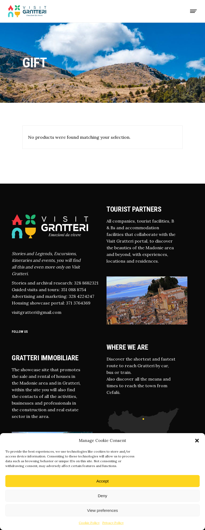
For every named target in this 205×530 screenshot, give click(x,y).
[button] (197, 440)
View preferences (102, 510)
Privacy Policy (113, 523)
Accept (102, 481)
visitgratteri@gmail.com (36, 312)
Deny (102, 495)
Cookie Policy (89, 523)
